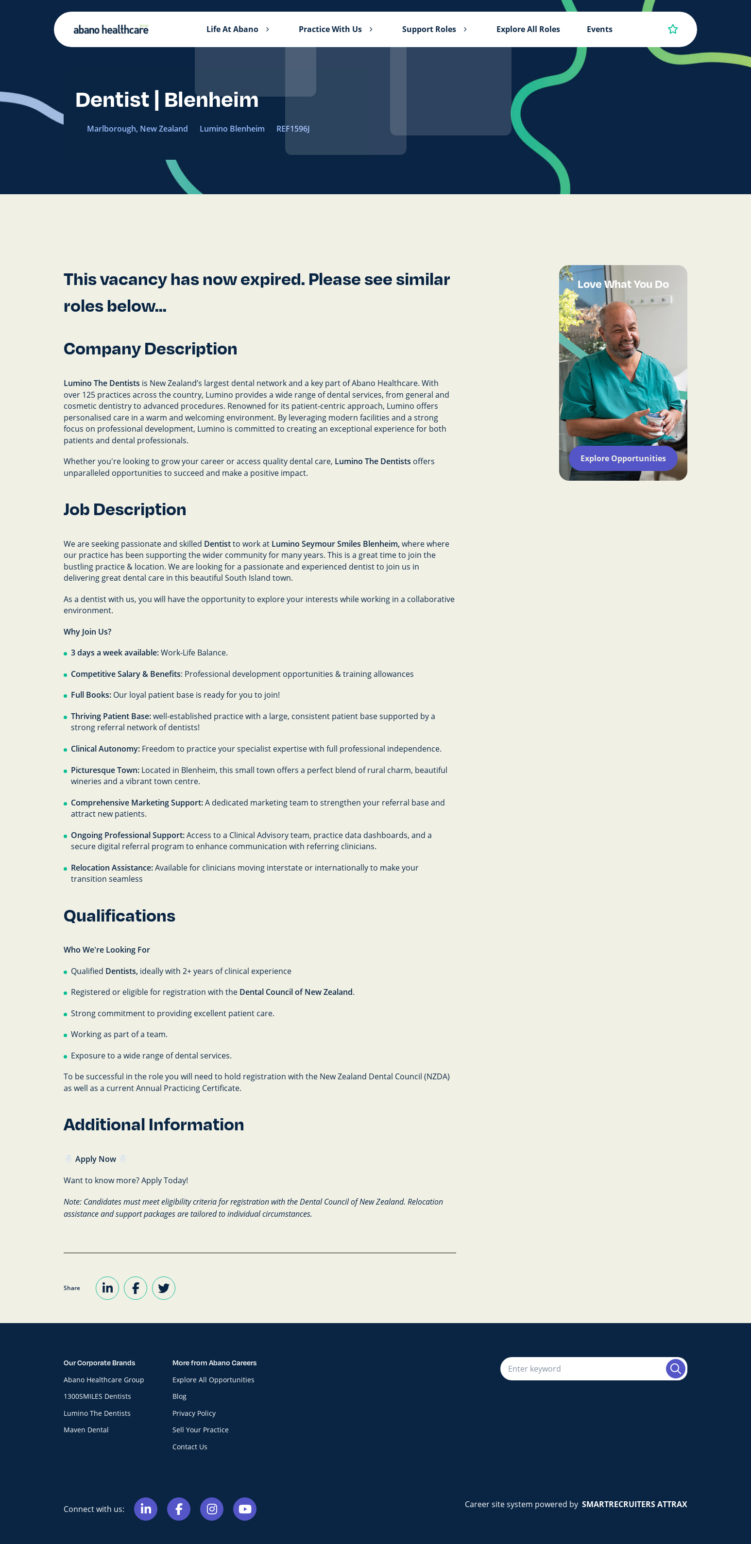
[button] (267, 29)
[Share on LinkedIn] (107, 1288)
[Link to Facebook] (178, 1509)
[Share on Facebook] (135, 1288)
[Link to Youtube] (244, 1509)
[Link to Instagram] (211, 1509)
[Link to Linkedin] (145, 1509)
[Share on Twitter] (163, 1288)
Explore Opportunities (623, 458)
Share (72, 1288)
